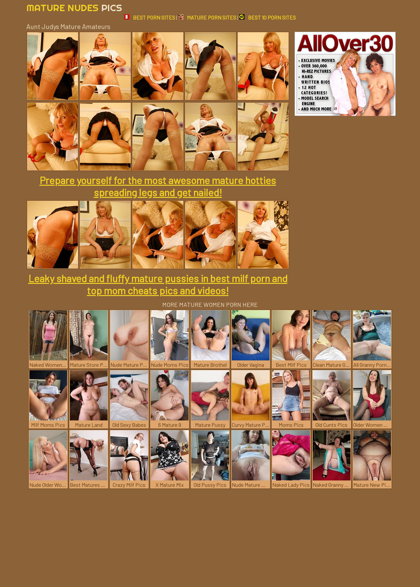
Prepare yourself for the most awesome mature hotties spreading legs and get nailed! (157, 186)
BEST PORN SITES (149, 17)
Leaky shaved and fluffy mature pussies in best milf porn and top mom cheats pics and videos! (157, 284)
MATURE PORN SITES (207, 17)
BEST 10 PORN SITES (267, 17)
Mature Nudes (74, 7)
